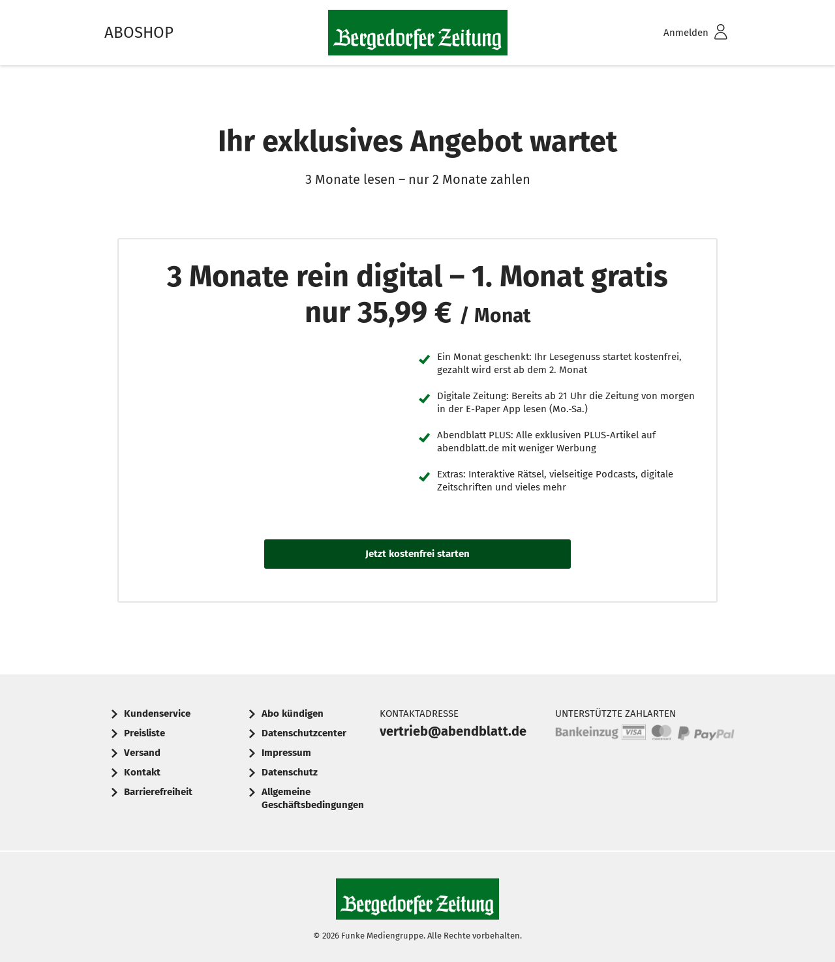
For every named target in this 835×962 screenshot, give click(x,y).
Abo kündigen (293, 713)
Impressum (286, 753)
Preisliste (144, 733)
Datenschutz (290, 772)
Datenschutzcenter (304, 733)
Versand (142, 753)
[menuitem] (678, 33)
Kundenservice (157, 713)
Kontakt (142, 772)
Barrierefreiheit (158, 792)
